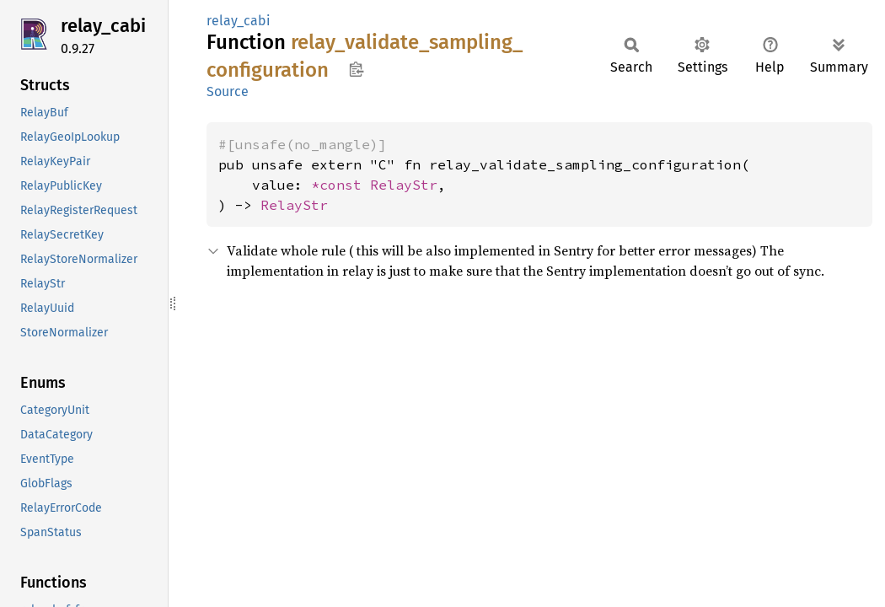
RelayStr (403, 184)
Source (227, 91)
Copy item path (356, 69)
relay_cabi (103, 25)
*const (340, 184)
